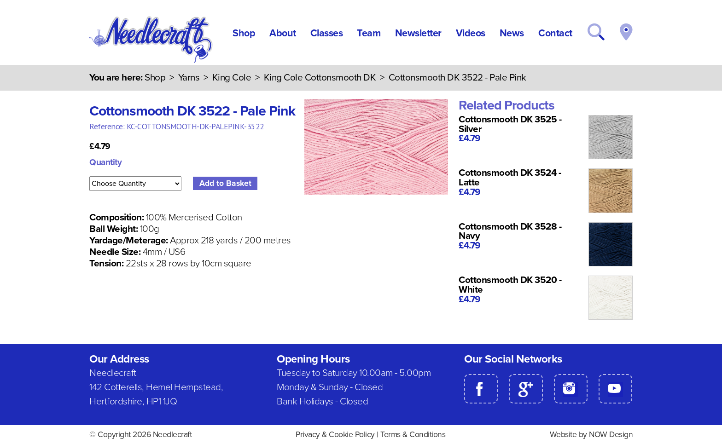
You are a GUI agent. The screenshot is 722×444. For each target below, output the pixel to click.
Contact (555, 33)
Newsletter (418, 33)
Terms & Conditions (412, 434)
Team (368, 33)
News (512, 33)
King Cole (231, 77)
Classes (326, 33)
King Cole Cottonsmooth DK (320, 77)
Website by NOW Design (591, 434)
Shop (244, 33)
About (282, 33)
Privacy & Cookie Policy (335, 434)
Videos (470, 33)
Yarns (189, 77)
